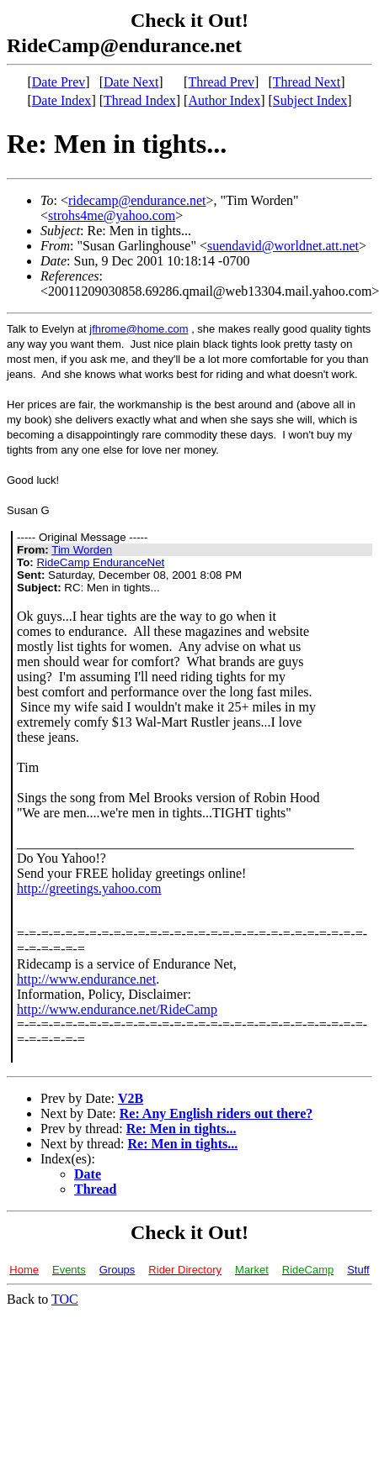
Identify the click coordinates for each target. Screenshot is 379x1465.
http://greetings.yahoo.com (89, 888)
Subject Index (310, 100)
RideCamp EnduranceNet (100, 562)
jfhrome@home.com (138, 329)
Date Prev (59, 82)
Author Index (224, 100)
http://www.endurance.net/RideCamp (117, 1009)
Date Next (131, 82)
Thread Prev (221, 82)
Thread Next (306, 82)
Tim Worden (81, 549)
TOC (64, 1299)
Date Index (62, 100)
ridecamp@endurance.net (137, 200)
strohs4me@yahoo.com (111, 215)
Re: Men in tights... (181, 1128)
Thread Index (140, 100)
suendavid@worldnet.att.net (283, 246)
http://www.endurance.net (86, 979)
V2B (130, 1098)
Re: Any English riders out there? (216, 1113)
